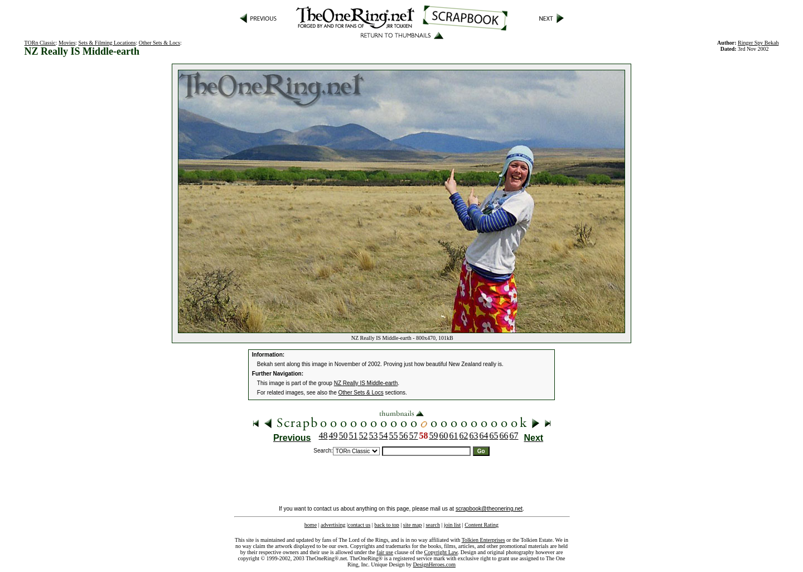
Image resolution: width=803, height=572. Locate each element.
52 (363, 435)
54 (383, 435)
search (432, 525)
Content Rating (482, 525)
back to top (386, 525)
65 (494, 435)
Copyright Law (441, 552)
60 (443, 435)
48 (323, 435)
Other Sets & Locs (159, 43)
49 (333, 435)
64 (484, 435)
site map (412, 525)
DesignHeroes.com (434, 564)
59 (433, 435)
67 (514, 435)
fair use (384, 552)
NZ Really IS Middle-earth (366, 383)
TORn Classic (40, 43)
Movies (67, 43)
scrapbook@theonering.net (489, 509)
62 (463, 435)
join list (452, 525)
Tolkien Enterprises (483, 540)
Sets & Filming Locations (107, 43)
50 (343, 435)
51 (353, 435)
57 (413, 435)
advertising (333, 525)
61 (453, 435)
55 (393, 435)
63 (474, 435)
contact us (359, 525)
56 (403, 435)
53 (373, 435)
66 (504, 435)
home (310, 525)
